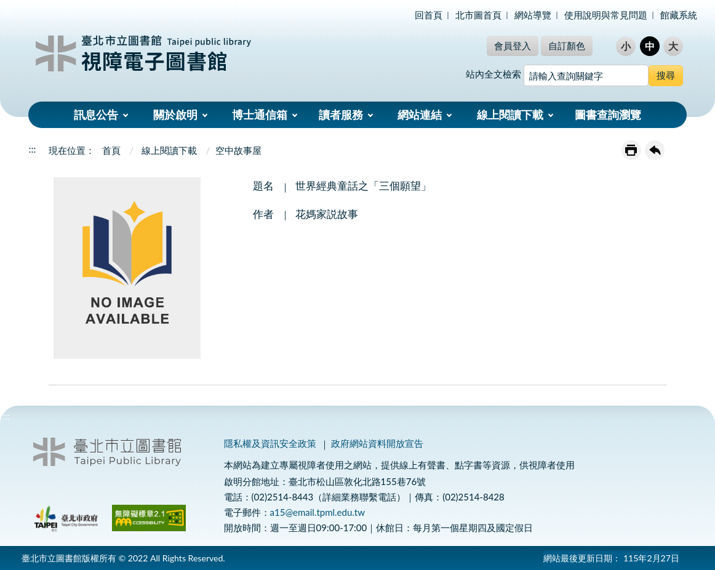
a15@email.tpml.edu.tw (317, 512)
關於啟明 (175, 114)
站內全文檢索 (493, 73)
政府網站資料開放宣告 (377, 443)
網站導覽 (532, 14)
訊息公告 (96, 114)
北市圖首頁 (478, 14)
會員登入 (512, 45)
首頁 (111, 150)
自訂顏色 (566, 45)
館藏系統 (678, 14)
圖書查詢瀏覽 (608, 114)
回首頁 (428, 14)
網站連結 (419, 114)
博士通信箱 (259, 114)
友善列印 (631, 150)
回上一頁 (655, 150)
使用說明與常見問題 (605, 14)
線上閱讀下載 (510, 114)
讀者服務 (341, 114)
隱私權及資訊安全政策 (270, 443)
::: (6, 10)
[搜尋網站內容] (586, 75)
